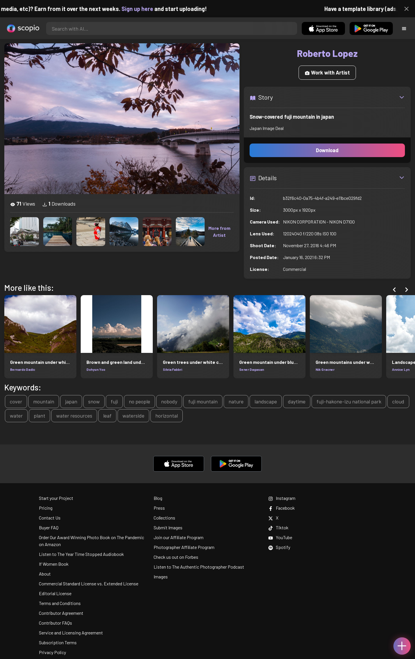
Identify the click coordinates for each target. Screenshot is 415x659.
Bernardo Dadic (22, 369)
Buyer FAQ (49, 527)
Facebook (281, 508)
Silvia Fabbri (172, 369)
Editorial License (55, 593)
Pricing (45, 508)
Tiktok (278, 527)
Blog (158, 498)
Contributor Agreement (61, 613)
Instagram (281, 498)
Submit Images (168, 527)
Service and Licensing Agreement (71, 632)
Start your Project (56, 498)
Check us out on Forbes (176, 557)
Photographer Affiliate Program (184, 547)
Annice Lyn (401, 369)
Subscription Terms (58, 642)
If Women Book (54, 564)
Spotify (279, 547)
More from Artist (219, 231)
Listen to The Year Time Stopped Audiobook (81, 554)
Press (159, 508)
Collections (164, 517)
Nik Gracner (325, 369)
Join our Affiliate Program (178, 537)
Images (161, 576)
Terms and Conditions (60, 603)
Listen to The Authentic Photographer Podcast (199, 566)
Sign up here (145, 8)
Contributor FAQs (55, 623)
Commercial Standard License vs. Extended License (88, 583)
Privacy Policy (52, 652)
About (45, 573)
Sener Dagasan (251, 369)
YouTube (280, 537)
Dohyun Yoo (95, 369)
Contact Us (50, 517)
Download (327, 150)
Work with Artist (327, 72)
